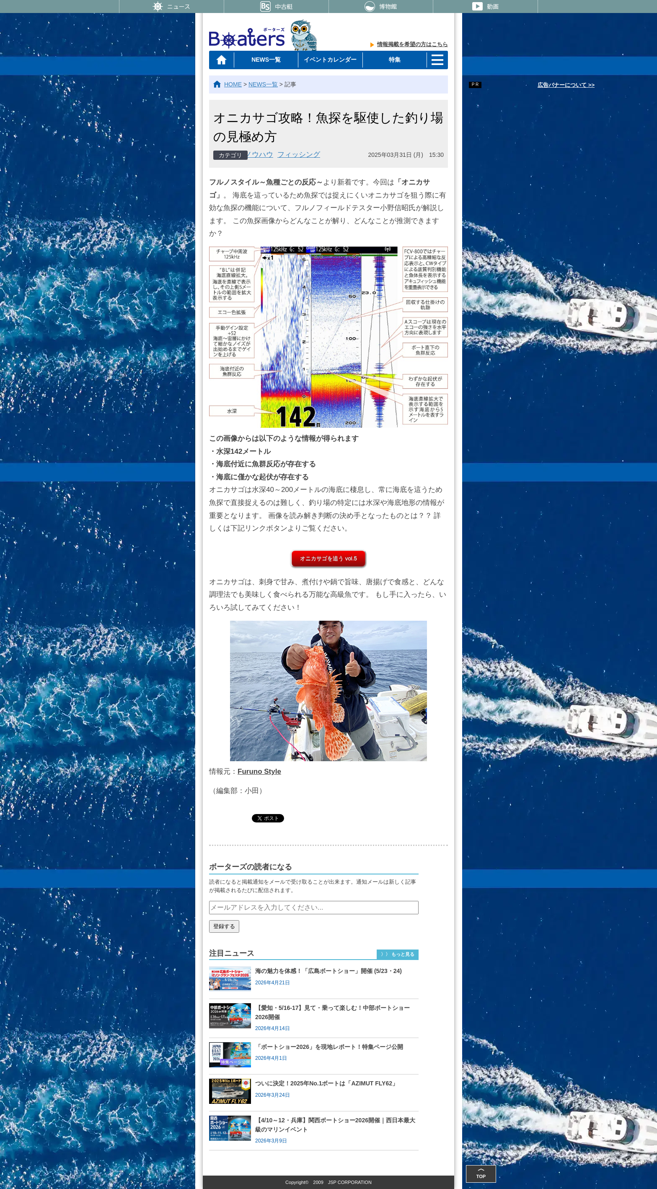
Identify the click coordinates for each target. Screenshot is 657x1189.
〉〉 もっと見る (397, 954)
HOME (233, 84)
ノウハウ (259, 155)
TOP (481, 1172)
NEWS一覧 (266, 59)
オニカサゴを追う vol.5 (328, 558)
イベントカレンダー (330, 59)
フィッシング (298, 155)
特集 (395, 59)
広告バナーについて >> (566, 85)
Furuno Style (259, 771)
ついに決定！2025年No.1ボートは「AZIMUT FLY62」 (326, 1083)
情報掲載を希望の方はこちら (412, 44)
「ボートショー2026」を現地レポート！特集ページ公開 (329, 1046)
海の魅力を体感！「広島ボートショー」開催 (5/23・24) (328, 971)
